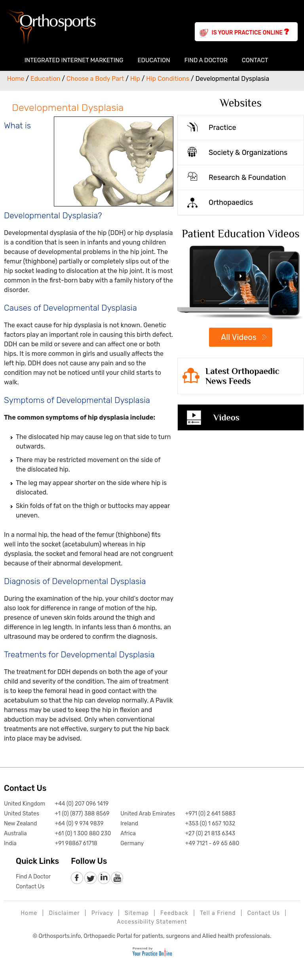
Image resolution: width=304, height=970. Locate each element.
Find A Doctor (206, 60)
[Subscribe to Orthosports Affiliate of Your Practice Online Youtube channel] (116, 878)
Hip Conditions (167, 78)
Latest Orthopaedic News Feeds (242, 376)
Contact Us (25, 788)
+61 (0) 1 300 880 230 (83, 833)
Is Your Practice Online (250, 31)
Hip (135, 78)
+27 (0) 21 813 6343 (210, 833)
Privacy (102, 913)
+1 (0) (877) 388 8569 (82, 813)
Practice (222, 127)
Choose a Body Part (95, 78)
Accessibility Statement (152, 921)
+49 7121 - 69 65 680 (212, 843)
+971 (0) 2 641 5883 (210, 813)
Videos (226, 417)
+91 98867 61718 (76, 843)
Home (10, 60)
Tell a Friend (218, 913)
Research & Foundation (247, 177)
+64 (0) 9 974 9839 (79, 823)
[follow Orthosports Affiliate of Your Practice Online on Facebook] (77, 878)
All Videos (238, 337)
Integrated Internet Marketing (74, 60)
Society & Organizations (248, 152)
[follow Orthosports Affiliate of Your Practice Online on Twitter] (90, 878)
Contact (255, 60)
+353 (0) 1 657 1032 (210, 823)
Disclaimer (64, 913)
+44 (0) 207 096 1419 (81, 803)
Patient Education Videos (241, 233)
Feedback (174, 913)
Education (154, 60)
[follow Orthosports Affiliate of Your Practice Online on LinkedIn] (103, 878)
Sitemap (137, 913)
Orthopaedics (231, 202)
